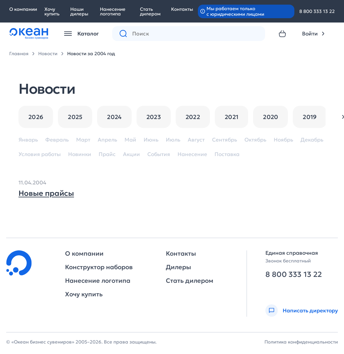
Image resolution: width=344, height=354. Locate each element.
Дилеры (178, 267)
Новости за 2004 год (91, 53)
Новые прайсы (46, 193)
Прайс (107, 154)
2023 (153, 117)
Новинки (79, 154)
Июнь (151, 139)
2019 (310, 117)
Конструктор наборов (99, 267)
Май (130, 139)
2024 (114, 117)
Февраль (57, 139)
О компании (23, 9)
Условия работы (39, 154)
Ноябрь (283, 139)
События (158, 154)
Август (196, 139)
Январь (28, 139)
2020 (270, 117)
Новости (47, 53)
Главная (18, 53)
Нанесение (192, 154)
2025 (75, 117)
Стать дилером (150, 11)
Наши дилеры (79, 11)
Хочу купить (51, 11)
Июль (173, 139)
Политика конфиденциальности (301, 342)
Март (83, 139)
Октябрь (255, 139)
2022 (193, 117)
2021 (231, 117)
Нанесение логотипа (112, 11)
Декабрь (312, 139)
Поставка (227, 154)
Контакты (182, 9)
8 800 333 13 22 (317, 11)
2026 (35, 117)
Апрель (107, 139)
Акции (131, 154)
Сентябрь (224, 139)
